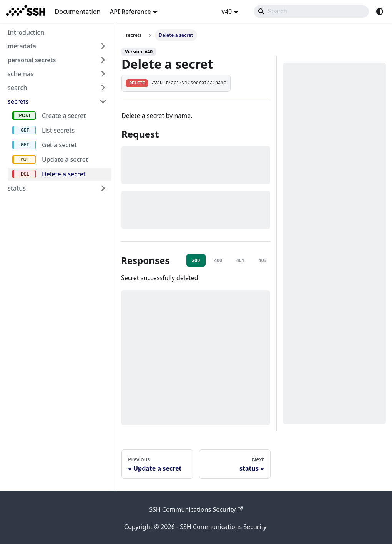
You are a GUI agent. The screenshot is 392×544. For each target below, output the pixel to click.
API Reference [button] (130, 11)
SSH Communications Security (196, 509)
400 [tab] (218, 260)
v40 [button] (226, 11)
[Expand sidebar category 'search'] (103, 87)
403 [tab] (263, 260)
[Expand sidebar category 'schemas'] (103, 74)
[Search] (311, 11)
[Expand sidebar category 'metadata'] (103, 46)
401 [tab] (240, 260)
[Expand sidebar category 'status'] (103, 188)
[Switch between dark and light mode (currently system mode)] (380, 11)
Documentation (77, 11)
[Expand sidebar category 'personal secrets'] (103, 60)
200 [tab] (196, 260)
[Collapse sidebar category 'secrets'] (103, 101)
